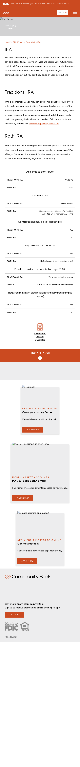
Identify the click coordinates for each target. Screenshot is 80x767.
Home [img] (28, 574)
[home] (6, 13)
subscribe (14, 612)
